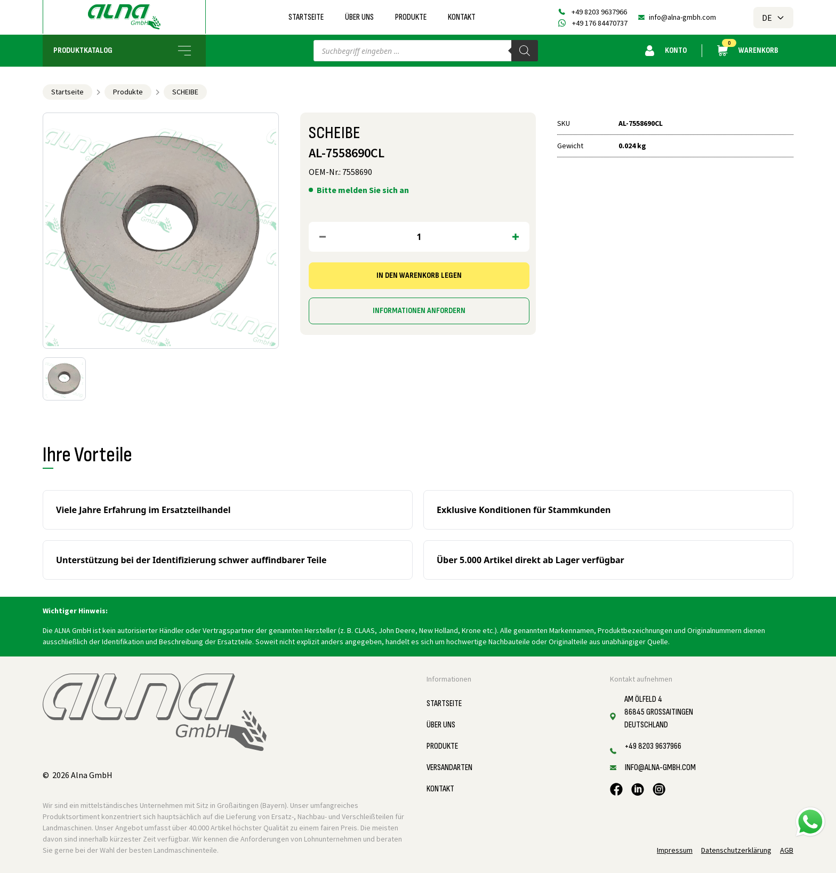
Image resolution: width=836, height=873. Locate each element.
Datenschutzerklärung (736, 850)
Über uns (359, 17)
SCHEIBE (185, 92)
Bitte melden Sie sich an (363, 190)
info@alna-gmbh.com (682, 17)
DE (773, 17)
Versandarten (449, 768)
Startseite (306, 17)
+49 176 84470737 (600, 23)
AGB (786, 850)
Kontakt (462, 17)
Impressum (675, 850)
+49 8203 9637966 (599, 12)
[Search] (524, 50)
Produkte (411, 17)
